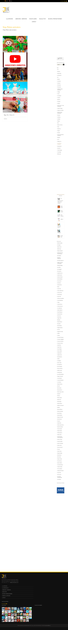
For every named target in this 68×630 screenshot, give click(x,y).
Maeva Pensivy (59, 384)
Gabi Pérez (59, 345)
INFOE (58, 358)
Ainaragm (59, 232)
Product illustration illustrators (60, 135)
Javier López (59, 362)
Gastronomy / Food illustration (60, 106)
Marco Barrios (59, 389)
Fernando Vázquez (60, 337)
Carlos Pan (59, 288)
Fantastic (58, 101)
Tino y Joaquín (59, 468)
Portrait (58, 132)
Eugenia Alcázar (59, 327)
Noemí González (60, 426)
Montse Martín (59, 415)
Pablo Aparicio (59, 432)
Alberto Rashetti (60, 250)
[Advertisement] (48, 9)
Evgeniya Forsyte (60, 331)
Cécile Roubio (59, 294)
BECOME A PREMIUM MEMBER (7, 593)
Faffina (58, 333)
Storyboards (59, 146)
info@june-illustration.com (14, 582)
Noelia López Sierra (60, 424)
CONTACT (3, 597)
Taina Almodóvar (60, 464)
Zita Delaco (59, 479)
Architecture (59, 75)
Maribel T (58, 393)
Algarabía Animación (9, 115)
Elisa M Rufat (59, 325)
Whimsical (59, 153)
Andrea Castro (59, 275)
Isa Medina (59, 360)
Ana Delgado (59, 269)
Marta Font (59, 399)
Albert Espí (59, 248)
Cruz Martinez (59, 308)
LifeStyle (58, 119)
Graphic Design (59, 108)
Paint (58, 126)
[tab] (60, 196)
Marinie (58, 395)
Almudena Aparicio (60, 260)
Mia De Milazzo (59, 409)
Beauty (58, 79)
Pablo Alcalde (59, 430)
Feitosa (58, 335)
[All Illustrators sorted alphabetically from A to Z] (60, 58)
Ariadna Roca (59, 284)
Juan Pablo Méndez (60, 374)
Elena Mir (58, 323)
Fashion (58, 103)
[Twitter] (3, 603)
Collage (58, 91)
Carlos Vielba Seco (60, 290)
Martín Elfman (59, 403)
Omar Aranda (59, 428)
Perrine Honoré (59, 447)
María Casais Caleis (60, 391)
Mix (58, 122)
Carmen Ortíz (59, 292)
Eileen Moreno (59, 321)
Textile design (59, 150)
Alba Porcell (59, 246)
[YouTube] (6, 603)
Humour (58, 115)
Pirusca (58, 449)
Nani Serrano (59, 419)
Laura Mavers (59, 378)
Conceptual (59, 95)
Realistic (58, 137)
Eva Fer (58, 329)
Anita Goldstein (59, 278)
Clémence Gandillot (60, 298)
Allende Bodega (59, 265)
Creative (58, 97)
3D (57, 69)
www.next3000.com (47, 625)
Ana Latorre (59, 271)
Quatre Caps (59, 451)
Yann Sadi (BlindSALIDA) (59, 477)
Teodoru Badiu (59, 466)
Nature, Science (59, 124)
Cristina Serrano (60, 306)
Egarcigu (58, 319)
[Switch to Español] (6, 1)
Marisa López (59, 397)
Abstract (58, 71)
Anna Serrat (59, 280)
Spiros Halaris (59, 462)
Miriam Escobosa (60, 411)
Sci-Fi (58, 139)
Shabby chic (59, 141)
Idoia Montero (59, 356)
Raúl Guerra (59, 455)
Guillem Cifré (59, 354)
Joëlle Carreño (59, 370)
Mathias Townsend (60, 405)
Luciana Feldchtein (60, 380)
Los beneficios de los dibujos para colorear (60, 201)
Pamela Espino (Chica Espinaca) (60, 437)
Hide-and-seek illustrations (59, 113)
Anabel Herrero (59, 273)
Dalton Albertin (59, 310)
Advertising (59, 73)
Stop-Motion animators (59, 144)
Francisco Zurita (60, 343)
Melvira (62, 219)
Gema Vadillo (59, 350)
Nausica (58, 421)
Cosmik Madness (60, 300)
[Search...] (60, 64)
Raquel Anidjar (59, 453)
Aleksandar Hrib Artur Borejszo (60, 253)
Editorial (58, 99)
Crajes (58, 302)
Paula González (59, 441)
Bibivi (58, 286)
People (58, 130)
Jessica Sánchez (59, 368)
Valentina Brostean (60, 470)
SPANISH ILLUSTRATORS (6, 595)
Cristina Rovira (59, 304)
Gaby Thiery (59, 347)
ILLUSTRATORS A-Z (5, 587)
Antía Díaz (59, 282)
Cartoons (58, 83)
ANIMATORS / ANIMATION (6, 589)
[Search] (63, 64)
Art (57, 77)
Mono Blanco (59, 413)
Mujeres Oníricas (60, 417)
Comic (58, 93)
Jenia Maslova (59, 364)
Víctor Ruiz (59, 472)
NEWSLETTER (4, 591)
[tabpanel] (60, 218)
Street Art (58, 148)
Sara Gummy (59, 460)
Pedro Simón (59, 445)
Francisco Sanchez (60, 341)
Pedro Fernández (60, 443)
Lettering (58, 117)
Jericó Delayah (59, 366)
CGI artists (59, 85)
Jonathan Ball (59, 372)
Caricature (59, 81)
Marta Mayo (59, 401)
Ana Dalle (58, 267)
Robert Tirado (59, 458)
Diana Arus (59, 315)
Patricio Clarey (59, 439)
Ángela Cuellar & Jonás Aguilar (60, 263)
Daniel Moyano (59, 312)
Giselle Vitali (59, 352)
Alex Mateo (59, 255)
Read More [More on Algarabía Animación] (5, 118)
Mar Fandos (59, 387)
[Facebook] (2, 603)
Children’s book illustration (59, 89)
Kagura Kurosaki (60, 376)
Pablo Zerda (59, 434)
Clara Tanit (59, 296)
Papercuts (59, 128)
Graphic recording (60, 110)
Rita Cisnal (59, 456)
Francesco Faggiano (60, 339)
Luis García (59, 382)
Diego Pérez (59, 317)
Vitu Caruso (59, 474)
